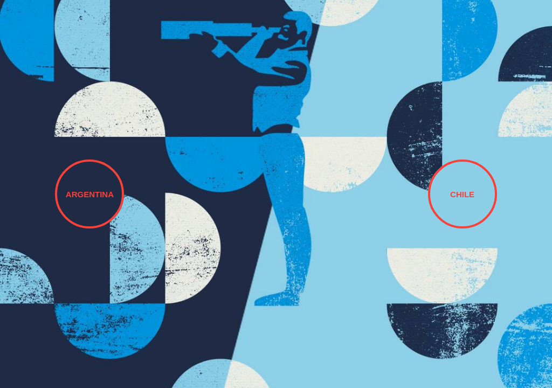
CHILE (462, 194)
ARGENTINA (90, 194)
